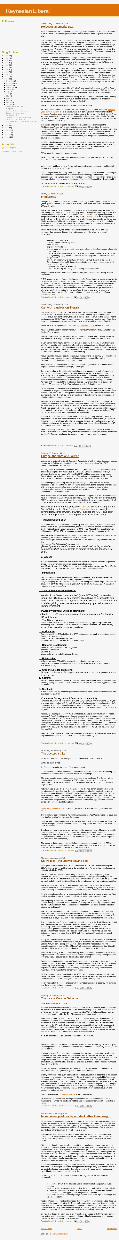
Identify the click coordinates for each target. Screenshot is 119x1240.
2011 (7, 135)
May (8, 96)
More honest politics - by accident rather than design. (75, 1116)
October (9, 85)
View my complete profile (12, 152)
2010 (7, 137)
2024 (7, 60)
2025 (7, 58)
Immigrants (48, 196)
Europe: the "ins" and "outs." (60, 456)
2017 (7, 76)
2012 (7, 132)
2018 (7, 74)
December (10, 81)
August (9, 89)
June (8, 94)
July (8, 92)
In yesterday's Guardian (51, 808)
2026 (7, 56)
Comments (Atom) (60, 1234)
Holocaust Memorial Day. (57, 26)
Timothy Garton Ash (86, 325)
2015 (7, 125)
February (9, 102)
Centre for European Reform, (84, 509)
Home (79, 1229)
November (10, 83)
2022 (7, 65)
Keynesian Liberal (28, 11)
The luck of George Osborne (59, 998)
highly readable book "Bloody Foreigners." (72, 225)
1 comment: (68, 297)
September (10, 87)
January (9, 104)
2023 (7, 63)
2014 (7, 128)
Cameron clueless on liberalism (61, 307)
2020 (7, 70)
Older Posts (112, 1229)
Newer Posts (46, 1229)
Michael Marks (92, 217)
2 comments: (68, 445)
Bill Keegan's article (67, 1094)
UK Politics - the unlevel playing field (64, 860)
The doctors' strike (53, 753)
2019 (7, 72)
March (8, 100)
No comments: (69, 186)
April (8, 98)
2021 (7, 67)
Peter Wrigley (10, 148)
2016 (7, 79)
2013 (7, 130)
